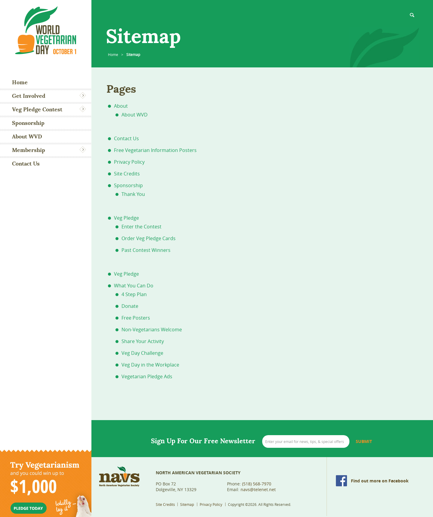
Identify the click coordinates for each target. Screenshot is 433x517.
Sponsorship (28, 122)
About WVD (27, 136)
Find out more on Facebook (380, 481)
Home (20, 82)
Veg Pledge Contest (37, 109)
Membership (28, 150)
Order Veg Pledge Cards (148, 238)
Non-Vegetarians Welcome (151, 329)
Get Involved (28, 95)
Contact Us (26, 163)
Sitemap (187, 504)
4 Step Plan (134, 294)
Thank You (133, 194)
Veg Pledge (126, 218)
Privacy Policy (129, 162)
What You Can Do (133, 285)
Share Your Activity (142, 341)
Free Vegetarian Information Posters (155, 150)
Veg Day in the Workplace (150, 364)
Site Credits (127, 173)
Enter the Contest (141, 226)
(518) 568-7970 (256, 484)
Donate (129, 306)
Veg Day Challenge (142, 353)
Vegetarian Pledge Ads (146, 376)
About (121, 106)
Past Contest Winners (145, 250)
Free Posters (135, 317)
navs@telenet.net (258, 489)
